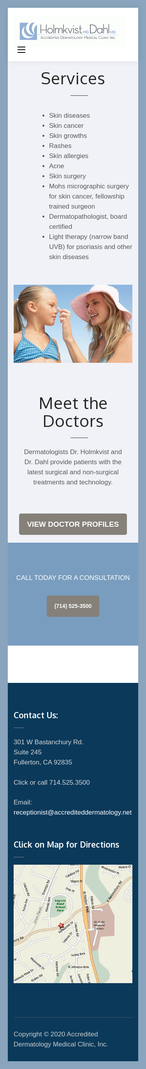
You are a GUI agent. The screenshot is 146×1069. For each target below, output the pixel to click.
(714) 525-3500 (73, 606)
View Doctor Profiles (73, 524)
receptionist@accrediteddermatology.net (73, 812)
